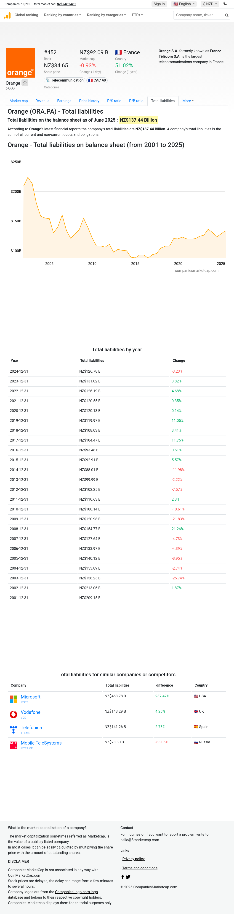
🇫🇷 (127, 52)
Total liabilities (163, 101)
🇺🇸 (182, 4)
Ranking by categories (105, 15)
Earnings (64, 101)
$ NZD (208, 4)
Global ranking (26, 15)
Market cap (19, 101)
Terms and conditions (139, 868)
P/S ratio (114, 101)
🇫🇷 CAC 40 (97, 80)
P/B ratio (136, 101)
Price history (89, 101)
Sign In (159, 4)
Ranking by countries (61, 15)
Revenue (43, 101)
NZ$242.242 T (66, 4)
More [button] (187, 101)
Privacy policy (133, 859)
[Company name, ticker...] (201, 15)
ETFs (136, 15)
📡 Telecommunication (65, 80)
